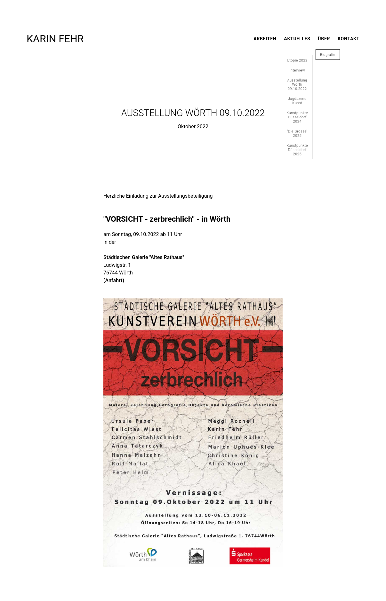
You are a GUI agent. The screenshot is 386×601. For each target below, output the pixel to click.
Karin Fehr (55, 39)
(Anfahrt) (113, 280)
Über (324, 38)
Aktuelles (297, 38)
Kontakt (348, 38)
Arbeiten (264, 38)
